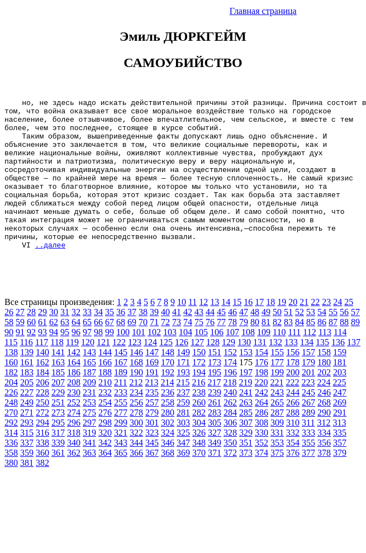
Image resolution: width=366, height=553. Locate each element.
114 (340, 362)
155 (277, 382)
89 (355, 352)
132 (275, 372)
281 (183, 442)
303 (183, 452)
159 (339, 382)
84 (299, 352)
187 (89, 402)
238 (199, 422)
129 (228, 372)
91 (20, 362)
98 (98, 362)
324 (167, 463)
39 (154, 342)
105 (201, 362)
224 (323, 412)
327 (214, 463)
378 (324, 483)
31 (64, 342)
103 (170, 362)
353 (277, 473)
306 (230, 452)
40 (165, 342)
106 (217, 362)
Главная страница (263, 11)
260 (199, 432)
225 (339, 412)
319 (89, 463)
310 (293, 452)
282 (199, 442)
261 (214, 432)
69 (131, 352)
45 (221, 342)
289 (308, 442)
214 (167, 412)
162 (42, 392)
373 (246, 483)
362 (73, 483)
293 (27, 452)
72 (165, 352)
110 (279, 362)
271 (27, 442)
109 (263, 362)
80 (254, 352)
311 (308, 452)
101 (138, 362)
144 (105, 382)
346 (167, 473)
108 (248, 362)
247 (339, 422)
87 (333, 352)
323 (152, 463)
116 (26, 372)
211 (120, 412)
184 (42, 402)
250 (42, 432)
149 (183, 382)
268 (324, 432)
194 (199, 402)
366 (136, 483)
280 (167, 442)
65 (87, 352)
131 (260, 372)
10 (181, 332)
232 (105, 422)
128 (213, 372)
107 (232, 362)
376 (293, 483)
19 (281, 332)
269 (339, 432)
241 (246, 422)
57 (355, 342)
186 (73, 402)
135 (322, 372)
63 (64, 352)
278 (136, 442)
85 (310, 352)
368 (167, 483)
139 (27, 382)
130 (244, 372)
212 (135, 412)
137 (353, 372)
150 (199, 382)
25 (348, 332)
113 (325, 362)
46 (232, 342)
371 (214, 483)
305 (214, 452)
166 (105, 392)
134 (306, 372)
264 (261, 432)
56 (344, 342)
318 (73, 463)
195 (214, 402)
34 (98, 342)
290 (324, 442)
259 (183, 432)
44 (210, 342)
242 (261, 422)
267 (308, 432)
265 (277, 432)
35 (109, 342)
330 (261, 463)
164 (73, 392)
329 (246, 463)
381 (27, 493)
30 (53, 342)
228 (42, 422)
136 (338, 372)
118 (56, 372)
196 (230, 402)
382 (42, 493)
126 (181, 372)
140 (42, 382)
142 (73, 382)
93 (42, 362)
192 (167, 402)
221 (276, 412)
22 (315, 332)
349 (214, 473)
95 (64, 362)
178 (293, 392)
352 (261, 473)
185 (58, 402)
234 (136, 422)
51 (288, 342)
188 (105, 402)
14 (225, 332)
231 (89, 422)
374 (261, 483)
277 (120, 442)
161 (27, 392)
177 (277, 392)
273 (58, 442)
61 (42, 352)
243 (277, 422)
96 (76, 362)
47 (243, 342)
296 (73, 452)
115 (10, 372)
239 (214, 422)
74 (187, 352)
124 (150, 372)
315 (27, 463)
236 (167, 422)
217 (214, 412)
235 (152, 422)
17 (259, 332)
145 (120, 382)
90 (8, 362)
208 (73, 412)
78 (232, 352)
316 (42, 463)
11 (192, 332)
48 (254, 342)
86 (321, 352)
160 (11, 392)
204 (11, 412)
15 (236, 332)
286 (261, 442)
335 (339, 463)
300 (136, 452)
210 (105, 412)
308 (261, 452)
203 (339, 402)
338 (42, 473)
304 (199, 452)
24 (337, 332)
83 (288, 352)
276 (105, 442)
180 (324, 392)
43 (198, 342)
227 (27, 422)
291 (339, 442)
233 (120, 422)
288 (293, 442)
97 (87, 362)
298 (105, 452)
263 (246, 432)
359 (27, 483)
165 (89, 392)
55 (333, 342)
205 (27, 412)
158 (324, 382)
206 (42, 412)
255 (120, 432)
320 (105, 463)
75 (198, 352)
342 (105, 473)
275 (89, 442)
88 (344, 352)
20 (292, 332)
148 (167, 382)
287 (277, 442)
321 (120, 463)
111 (294, 362)
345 (152, 473)
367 (152, 483)
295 (58, 452)
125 (166, 372)
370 (199, 483)
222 (292, 412)
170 (167, 392)
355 (308, 473)
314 (11, 463)
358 (11, 483)
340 (73, 473)
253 (89, 432)
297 (89, 452)
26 (8, 342)
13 (214, 332)
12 (203, 332)
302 (167, 452)
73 (176, 352)
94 (53, 362)
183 (27, 402)
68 (120, 352)
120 (87, 372)
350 (230, 473)
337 (27, 473)
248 (11, 432)
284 (230, 442)
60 (31, 352)
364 (105, 483)
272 (42, 442)
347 (183, 473)
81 (266, 352)
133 (291, 372)
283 (214, 442)
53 (310, 342)
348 (199, 473)
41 (176, 342)
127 (197, 372)
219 (245, 412)
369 (183, 483)
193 (183, 402)
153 (246, 382)
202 (324, 402)
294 (42, 452)
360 (42, 483)
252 (73, 432)
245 (308, 422)
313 (339, 452)
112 (309, 362)
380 (11, 493)
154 (261, 382)
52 (299, 342)
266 (293, 432)
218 (229, 412)
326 (199, 463)
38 (143, 342)
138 (11, 382)
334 (324, 463)
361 (58, 483)
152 (230, 382)
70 (143, 352)
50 (277, 342)
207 (58, 412)
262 (230, 432)
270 (11, 442)
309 (277, 452)
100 (123, 362)
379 (339, 483)
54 (321, 342)
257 (152, 432)
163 (58, 392)
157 (308, 382)
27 (20, 342)
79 (243, 352)
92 (31, 362)
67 (109, 352)
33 (87, 342)
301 (152, 452)
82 (277, 352)
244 (293, 422)
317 (58, 463)
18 (270, 332)
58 (8, 352)
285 (246, 442)
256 (136, 432)
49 (266, 342)
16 (248, 332)
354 (293, 473)
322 (136, 463)
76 (210, 352)
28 (31, 342)
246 (324, 422)
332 (293, 463)
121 (103, 372)
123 (134, 372)
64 (76, 352)
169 (152, 392)
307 (246, 452)
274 (73, 442)
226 (11, 422)
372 (230, 483)
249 (27, 432)
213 (151, 412)
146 (136, 382)
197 (246, 402)
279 (152, 442)
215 (182, 412)
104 (185, 362)
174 (230, 392)
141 (58, 382)
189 (120, 402)
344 (136, 473)
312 (323, 452)
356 (324, 473)
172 (199, 392)
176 (261, 392)
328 (230, 463)
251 (58, 432)
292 (11, 452)
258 (167, 432)
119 (72, 372)
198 (261, 402)
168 (136, 392)
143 (89, 382)
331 (277, 463)
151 (214, 382)
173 (214, 392)
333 (308, 463)
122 (119, 372)
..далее (50, 275)
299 (120, 452)
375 (277, 483)
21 (304, 332)
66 (98, 352)
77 (221, 352)
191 (152, 402)
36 (120, 342)
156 (293, 382)
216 (198, 412)
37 (131, 342)
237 (183, 422)
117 (41, 372)
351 (246, 473)
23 (326, 332)
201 (308, 402)
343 (120, 473)
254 (105, 432)
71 (154, 352)
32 (76, 342)
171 (183, 392)
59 (20, 352)
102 (154, 362)
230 (73, 422)
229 (58, 422)
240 (230, 422)
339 (58, 473)
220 (261, 412)
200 (293, 402)
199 (277, 402)
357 (339, 473)
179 (308, 392)
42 (187, 342)
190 (136, 402)
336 (11, 473)
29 (42, 342)
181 (339, 392)
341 (89, 473)
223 (308, 412)
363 (89, 483)
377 (308, 483)
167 (120, 392)
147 (152, 382)
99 (109, 362)
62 (53, 352)
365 (120, 483)
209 (89, 412)
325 (183, 463)
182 (11, 402)
